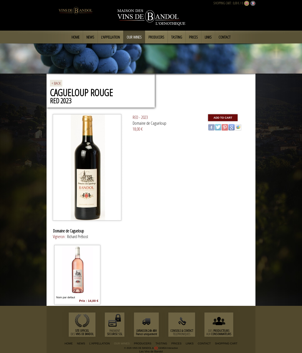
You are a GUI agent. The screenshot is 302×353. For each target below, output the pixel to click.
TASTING (161, 343)
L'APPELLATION (99, 343)
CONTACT (204, 343)
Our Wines (134, 37)
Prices (193, 37)
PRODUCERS (142, 343)
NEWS (81, 343)
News (90, 37)
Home (75, 37)
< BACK (56, 83)
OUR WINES (122, 343)
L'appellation (110, 37)
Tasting (176, 37)
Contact (224, 37)
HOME (69, 343)
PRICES (176, 343)
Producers (156, 37)
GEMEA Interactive (168, 348)
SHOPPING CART (222, 3)
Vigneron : (60, 236)
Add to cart (222, 117)
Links (208, 37)
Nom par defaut (65, 297)
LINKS (190, 343)
